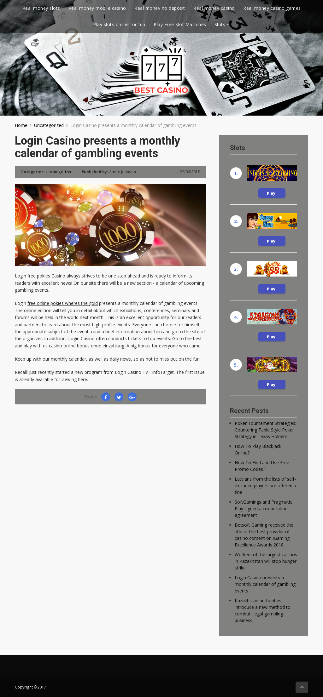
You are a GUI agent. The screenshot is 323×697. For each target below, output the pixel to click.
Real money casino (214, 8)
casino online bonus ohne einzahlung (86, 346)
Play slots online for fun (119, 24)
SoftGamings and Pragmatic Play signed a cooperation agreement (263, 508)
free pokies (38, 276)
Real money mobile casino (97, 8)
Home (21, 125)
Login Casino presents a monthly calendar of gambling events (265, 584)
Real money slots (41, 8)
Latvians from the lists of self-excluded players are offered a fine (265, 485)
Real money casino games (272, 8)
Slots (220, 24)
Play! (272, 193)
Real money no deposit (159, 8)
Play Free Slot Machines (180, 24)
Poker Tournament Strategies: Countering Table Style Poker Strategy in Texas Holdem (265, 429)
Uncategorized (49, 125)
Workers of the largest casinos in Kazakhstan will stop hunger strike (266, 561)
